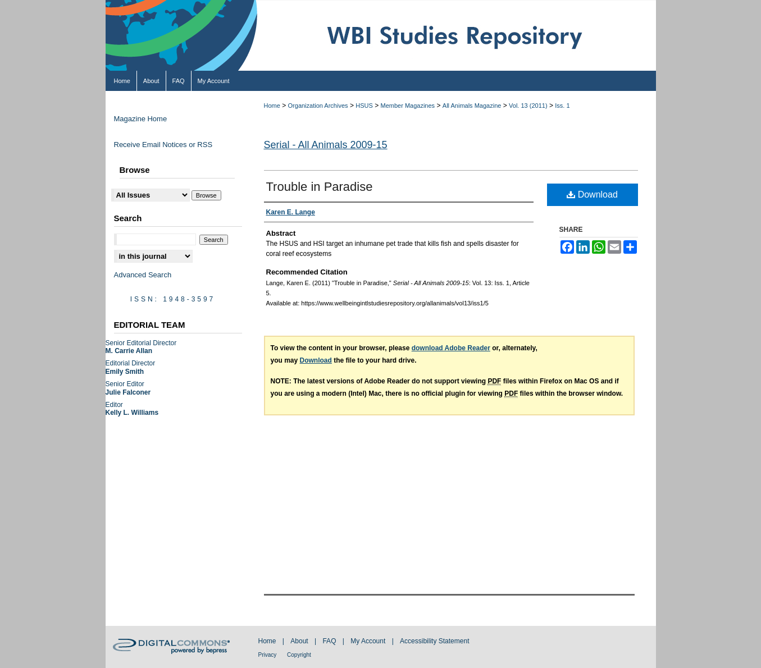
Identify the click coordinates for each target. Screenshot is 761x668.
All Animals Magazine (472, 105)
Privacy (268, 655)
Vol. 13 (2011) (528, 105)
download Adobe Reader (451, 348)
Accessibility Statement (434, 641)
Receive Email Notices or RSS (163, 144)
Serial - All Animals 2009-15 (326, 144)
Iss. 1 (562, 105)
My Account (368, 641)
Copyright (299, 655)
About (300, 641)
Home (272, 105)
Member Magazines (408, 105)
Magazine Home (140, 119)
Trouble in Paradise (319, 187)
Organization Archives (318, 105)
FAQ (330, 641)
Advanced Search (143, 275)
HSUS (364, 105)
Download (592, 194)
